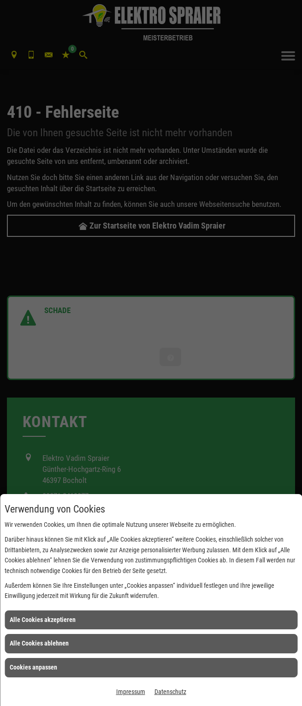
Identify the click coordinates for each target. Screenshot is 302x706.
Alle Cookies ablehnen (39, 643)
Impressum (130, 691)
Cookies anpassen (33, 667)
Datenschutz (170, 691)
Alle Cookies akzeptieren (43, 619)
